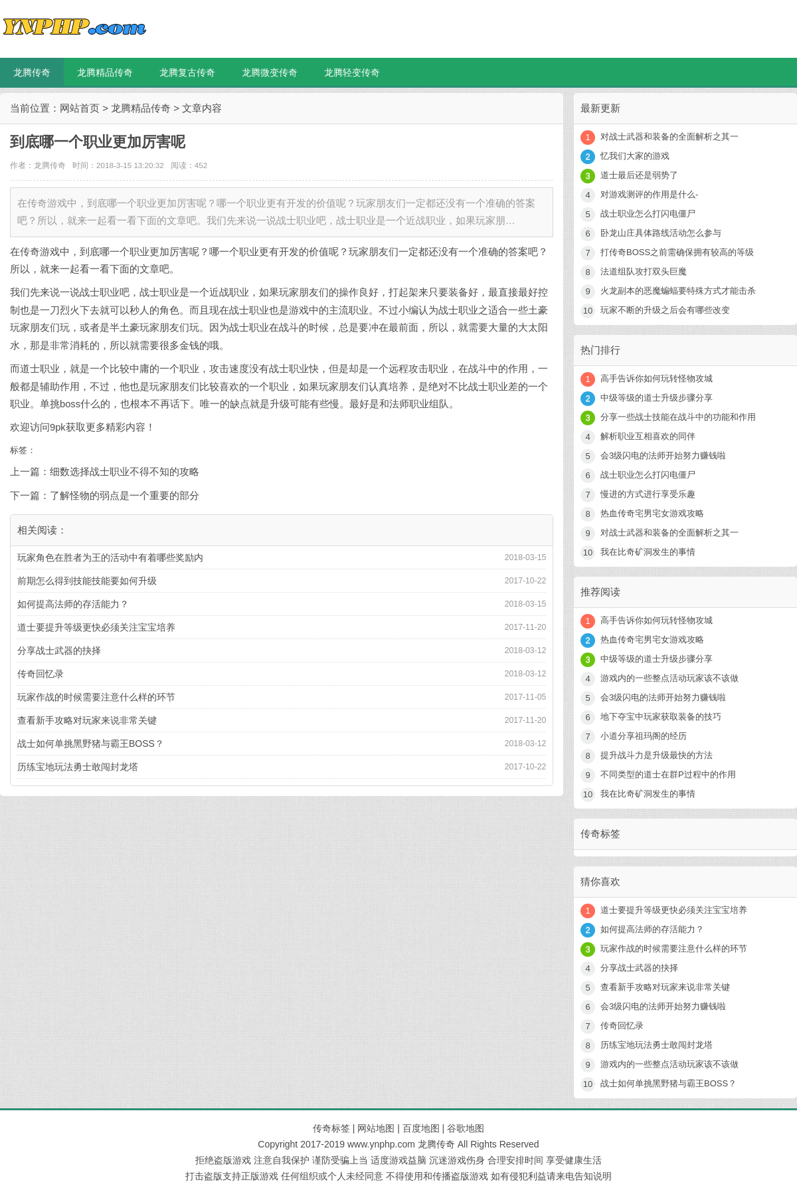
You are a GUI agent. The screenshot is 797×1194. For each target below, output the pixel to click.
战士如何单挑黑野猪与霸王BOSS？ (90, 743)
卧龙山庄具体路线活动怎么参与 (660, 233)
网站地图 (376, 1128)
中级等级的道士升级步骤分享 (656, 398)
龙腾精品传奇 (105, 72)
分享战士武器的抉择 (59, 650)
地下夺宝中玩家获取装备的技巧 (660, 717)
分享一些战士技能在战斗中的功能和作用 (678, 417)
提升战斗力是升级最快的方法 (656, 755)
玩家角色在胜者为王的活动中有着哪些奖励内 (110, 557)
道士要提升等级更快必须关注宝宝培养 (96, 627)
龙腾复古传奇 (187, 72)
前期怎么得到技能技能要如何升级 (87, 580)
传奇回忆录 (40, 673)
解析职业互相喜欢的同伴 (647, 436)
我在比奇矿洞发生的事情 (647, 552)
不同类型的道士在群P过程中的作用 (668, 774)
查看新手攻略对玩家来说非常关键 (87, 720)
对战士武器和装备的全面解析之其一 (669, 137)
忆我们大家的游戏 (634, 156)
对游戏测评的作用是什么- (649, 194)
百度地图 (421, 1128)
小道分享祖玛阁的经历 (643, 736)
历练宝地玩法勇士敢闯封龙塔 (77, 766)
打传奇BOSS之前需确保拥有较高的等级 (677, 252)
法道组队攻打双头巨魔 (643, 271)
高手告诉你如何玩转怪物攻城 (656, 378)
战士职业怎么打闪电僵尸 (647, 214)
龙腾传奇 (31, 72)
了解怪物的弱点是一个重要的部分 (124, 495)
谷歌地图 (465, 1128)
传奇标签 (331, 1128)
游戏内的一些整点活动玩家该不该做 (669, 678)
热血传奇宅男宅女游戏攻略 (652, 513)
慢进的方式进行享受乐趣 (647, 494)
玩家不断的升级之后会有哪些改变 (665, 310)
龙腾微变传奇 (270, 72)
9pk (58, 427)
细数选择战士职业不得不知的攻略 (124, 471)
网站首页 (80, 108)
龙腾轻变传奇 (352, 72)
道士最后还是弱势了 (639, 175)
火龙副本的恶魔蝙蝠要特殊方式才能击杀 (678, 291)
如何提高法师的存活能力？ (73, 604)
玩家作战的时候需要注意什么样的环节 (96, 697)
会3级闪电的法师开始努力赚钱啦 (663, 455)
